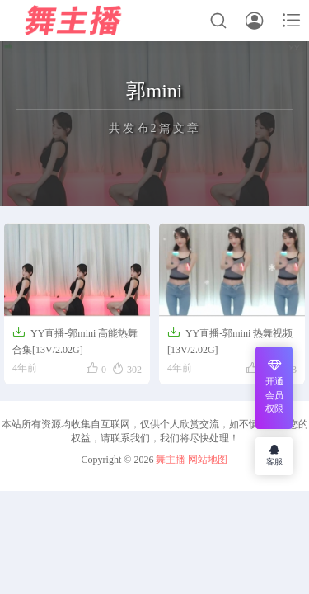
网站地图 (207, 459)
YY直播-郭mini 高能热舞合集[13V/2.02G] (75, 340)
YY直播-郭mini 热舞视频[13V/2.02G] (230, 340)
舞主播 (170, 459)
